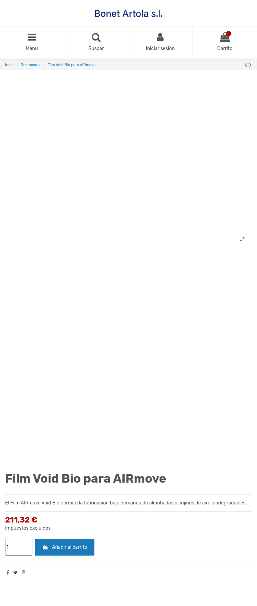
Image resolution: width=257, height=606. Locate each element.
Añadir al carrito (64, 547)
